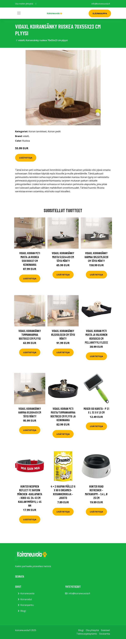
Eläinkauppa (100, 13)
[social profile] (35, 3)
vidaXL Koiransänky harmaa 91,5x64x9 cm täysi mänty (29, 412)
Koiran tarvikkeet (38, 131)
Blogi (23, 610)
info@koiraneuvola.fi (101, 3)
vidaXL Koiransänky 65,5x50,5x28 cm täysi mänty (63, 334)
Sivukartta (104, 633)
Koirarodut (26, 599)
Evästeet (105, 630)
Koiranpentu (27, 605)
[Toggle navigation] (19, 13)
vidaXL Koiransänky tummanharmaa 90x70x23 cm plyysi (29, 334)
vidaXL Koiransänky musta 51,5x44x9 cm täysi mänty (63, 256)
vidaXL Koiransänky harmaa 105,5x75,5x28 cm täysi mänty (96, 256)
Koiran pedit (54, 131)
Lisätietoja (25, 157)
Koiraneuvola (27, 593)
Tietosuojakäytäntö (86, 633)
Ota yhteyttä (92, 630)
